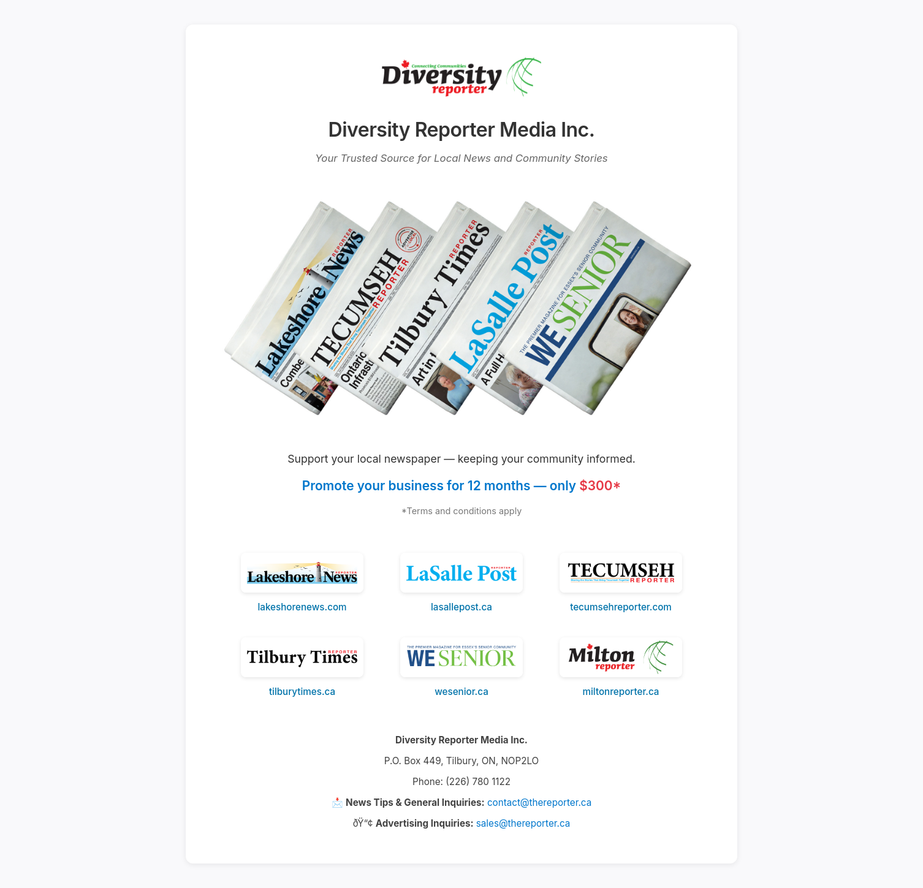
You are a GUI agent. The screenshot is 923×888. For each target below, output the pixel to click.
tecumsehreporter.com (621, 607)
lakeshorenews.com (301, 607)
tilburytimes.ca (302, 691)
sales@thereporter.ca (523, 823)
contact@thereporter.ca (539, 802)
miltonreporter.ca (621, 691)
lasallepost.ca (461, 607)
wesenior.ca (461, 691)
